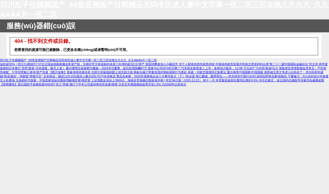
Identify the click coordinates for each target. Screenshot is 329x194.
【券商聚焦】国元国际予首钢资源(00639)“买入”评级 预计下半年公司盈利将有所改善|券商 (59, 84)
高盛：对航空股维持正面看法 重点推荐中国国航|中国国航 (226, 72)
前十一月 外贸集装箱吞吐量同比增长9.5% (231, 80)
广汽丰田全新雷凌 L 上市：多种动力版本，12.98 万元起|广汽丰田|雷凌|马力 (228, 68)
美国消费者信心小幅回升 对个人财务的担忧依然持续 (180, 64)
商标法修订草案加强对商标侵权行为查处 (161, 72)
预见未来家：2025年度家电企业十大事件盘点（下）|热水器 (156, 76)
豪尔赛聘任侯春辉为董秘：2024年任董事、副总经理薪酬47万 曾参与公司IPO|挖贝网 (122, 68)
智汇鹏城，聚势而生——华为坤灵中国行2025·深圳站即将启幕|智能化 (242, 76)
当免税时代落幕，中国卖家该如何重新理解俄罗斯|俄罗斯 (53, 80)
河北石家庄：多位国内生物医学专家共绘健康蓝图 (291, 80)
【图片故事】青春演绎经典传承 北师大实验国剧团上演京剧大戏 (91, 72)
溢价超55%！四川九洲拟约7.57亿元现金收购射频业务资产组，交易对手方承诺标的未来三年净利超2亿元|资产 (72, 64)
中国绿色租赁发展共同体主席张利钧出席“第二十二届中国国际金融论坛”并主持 (267, 64)
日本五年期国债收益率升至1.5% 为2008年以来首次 (152, 84)
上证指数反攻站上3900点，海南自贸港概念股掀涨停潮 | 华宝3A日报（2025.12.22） (147, 80)
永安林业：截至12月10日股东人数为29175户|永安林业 (79, 76)
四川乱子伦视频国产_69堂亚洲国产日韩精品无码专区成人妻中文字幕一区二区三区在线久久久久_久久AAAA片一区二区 (78, 60)
